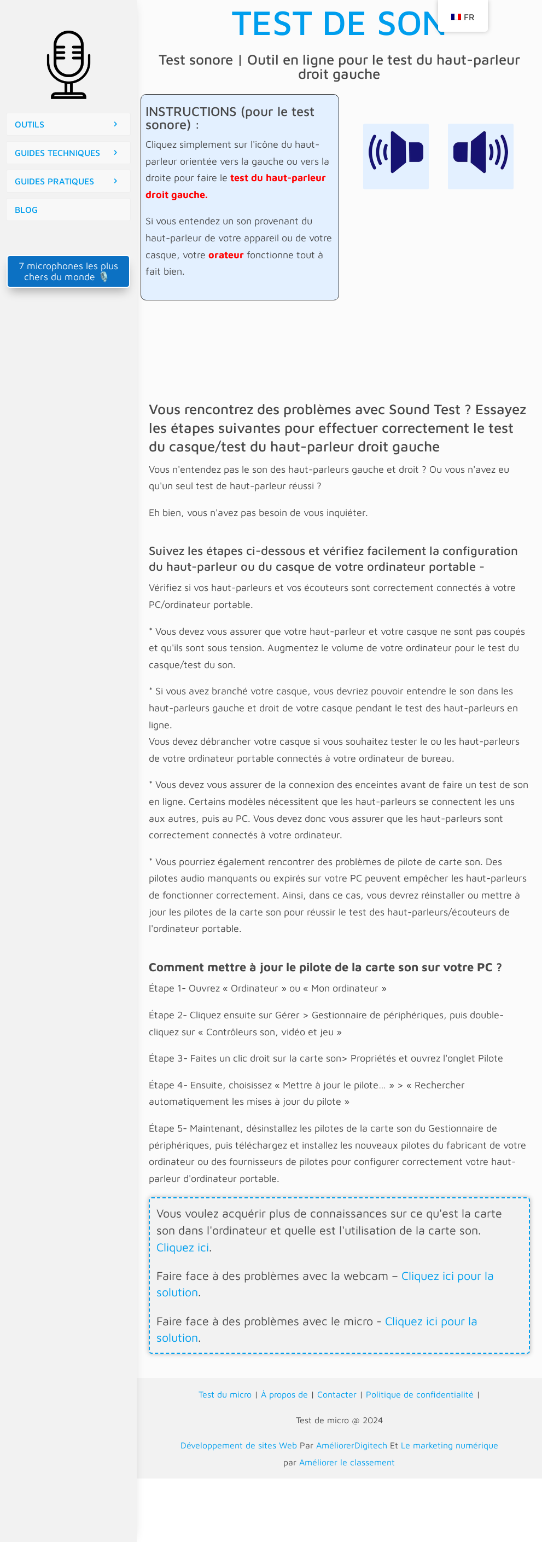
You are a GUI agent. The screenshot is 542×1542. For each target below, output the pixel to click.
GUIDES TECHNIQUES (57, 153)
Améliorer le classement (347, 1462)
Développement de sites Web (238, 1445)
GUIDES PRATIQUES (54, 181)
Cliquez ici (182, 1247)
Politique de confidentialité (420, 1394)
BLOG (26, 210)
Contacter (337, 1394)
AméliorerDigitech (351, 1445)
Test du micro (225, 1394)
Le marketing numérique (449, 1445)
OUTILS (29, 124)
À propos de (284, 1394)
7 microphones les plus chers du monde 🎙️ (68, 271)
